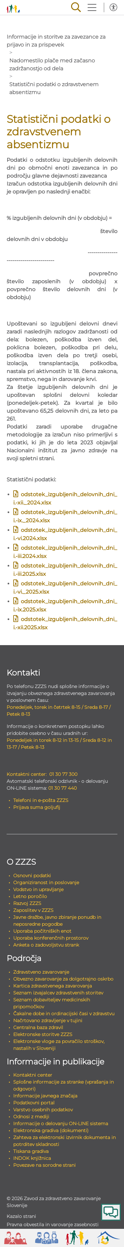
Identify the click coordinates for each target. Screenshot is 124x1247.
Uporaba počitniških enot (42, 931)
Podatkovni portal (34, 1103)
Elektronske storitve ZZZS (42, 1034)
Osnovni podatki (32, 876)
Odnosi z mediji (31, 1117)
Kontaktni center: (27, 774)
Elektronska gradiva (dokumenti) (51, 1130)
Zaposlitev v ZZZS (33, 910)
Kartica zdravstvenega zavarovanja (52, 986)
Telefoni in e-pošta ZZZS (40, 800)
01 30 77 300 (63, 774)
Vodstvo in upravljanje (38, 889)
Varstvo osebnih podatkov (43, 1110)
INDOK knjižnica (32, 1158)
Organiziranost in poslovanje (46, 882)
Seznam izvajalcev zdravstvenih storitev (58, 993)
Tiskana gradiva (31, 1151)
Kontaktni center (32, 1075)
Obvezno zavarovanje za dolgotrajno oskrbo (63, 979)
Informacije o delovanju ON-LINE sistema (60, 1123)
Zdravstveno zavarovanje (41, 972)
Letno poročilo (30, 896)
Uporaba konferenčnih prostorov (50, 938)
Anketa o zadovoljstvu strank (46, 945)
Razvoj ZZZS (27, 903)
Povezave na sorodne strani (44, 1165)
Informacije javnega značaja (45, 1096)
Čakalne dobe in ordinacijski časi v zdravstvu (63, 1014)
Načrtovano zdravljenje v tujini (47, 1020)
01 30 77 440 (62, 788)
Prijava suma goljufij (36, 807)
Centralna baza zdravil (38, 1027)
